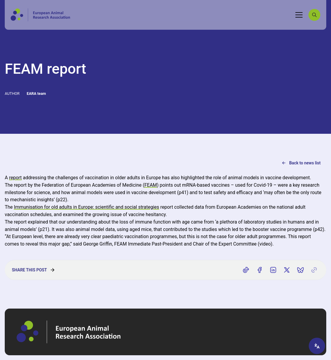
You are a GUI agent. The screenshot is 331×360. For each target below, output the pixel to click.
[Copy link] (314, 270)
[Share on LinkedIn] (273, 270)
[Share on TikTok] (246, 270)
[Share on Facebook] (259, 270)
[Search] (314, 15)
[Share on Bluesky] (300, 270)
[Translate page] (317, 346)
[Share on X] (287, 270)
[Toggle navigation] (299, 15)
